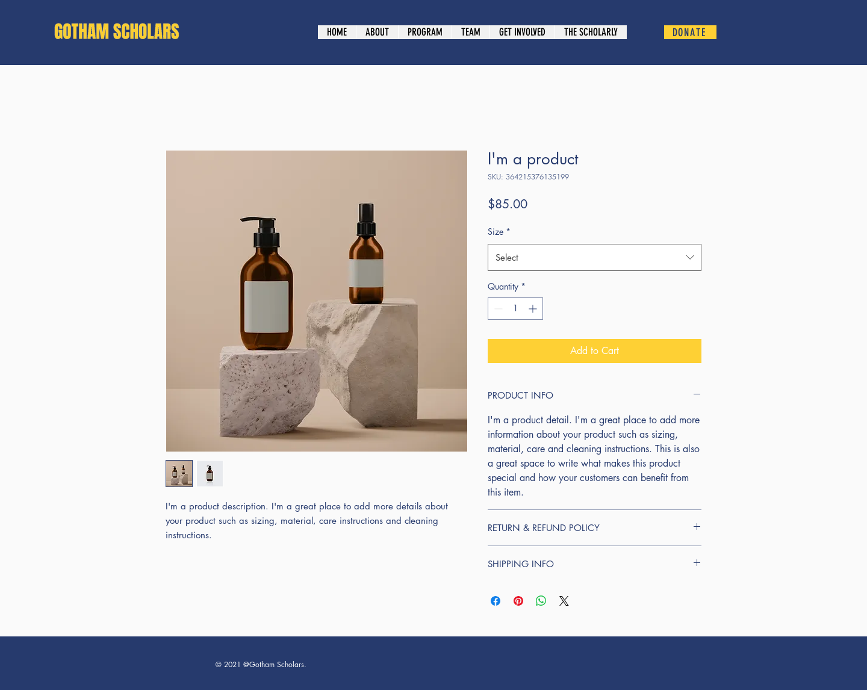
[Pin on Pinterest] (518, 601)
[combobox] (594, 257)
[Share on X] (564, 601)
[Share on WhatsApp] (541, 601)
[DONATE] (690, 32)
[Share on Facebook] (495, 601)
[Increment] (533, 308)
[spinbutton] (515, 308)
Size (499, 231)
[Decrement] (497, 308)
